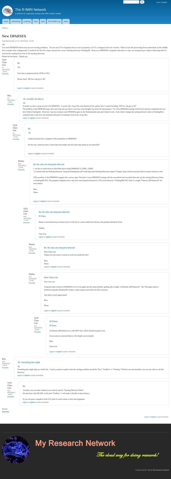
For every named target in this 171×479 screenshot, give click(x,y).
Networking (16, 21)
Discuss (5, 411)
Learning (27, 21)
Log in (19, 88)
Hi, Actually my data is (33, 99)
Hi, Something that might (28, 362)
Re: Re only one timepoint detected (48, 164)
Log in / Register (161, 2)
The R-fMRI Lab (54, 21)
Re (18, 63)
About (66, 21)
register (27, 88)
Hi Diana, (53, 321)
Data (43, 21)
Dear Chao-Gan (51, 277)
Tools (36, 21)
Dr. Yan (147, 470)
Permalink (5, 74)
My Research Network (161, 470)
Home (6, 21)
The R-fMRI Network (30, 9)
